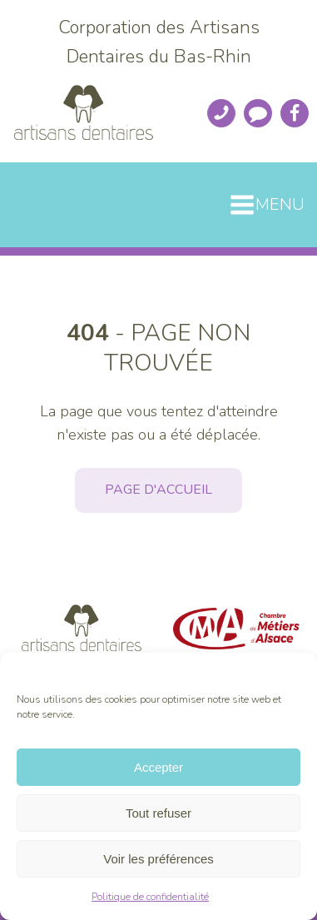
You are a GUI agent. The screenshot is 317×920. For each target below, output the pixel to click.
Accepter (158, 767)
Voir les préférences (158, 859)
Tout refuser (158, 813)
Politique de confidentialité (150, 896)
